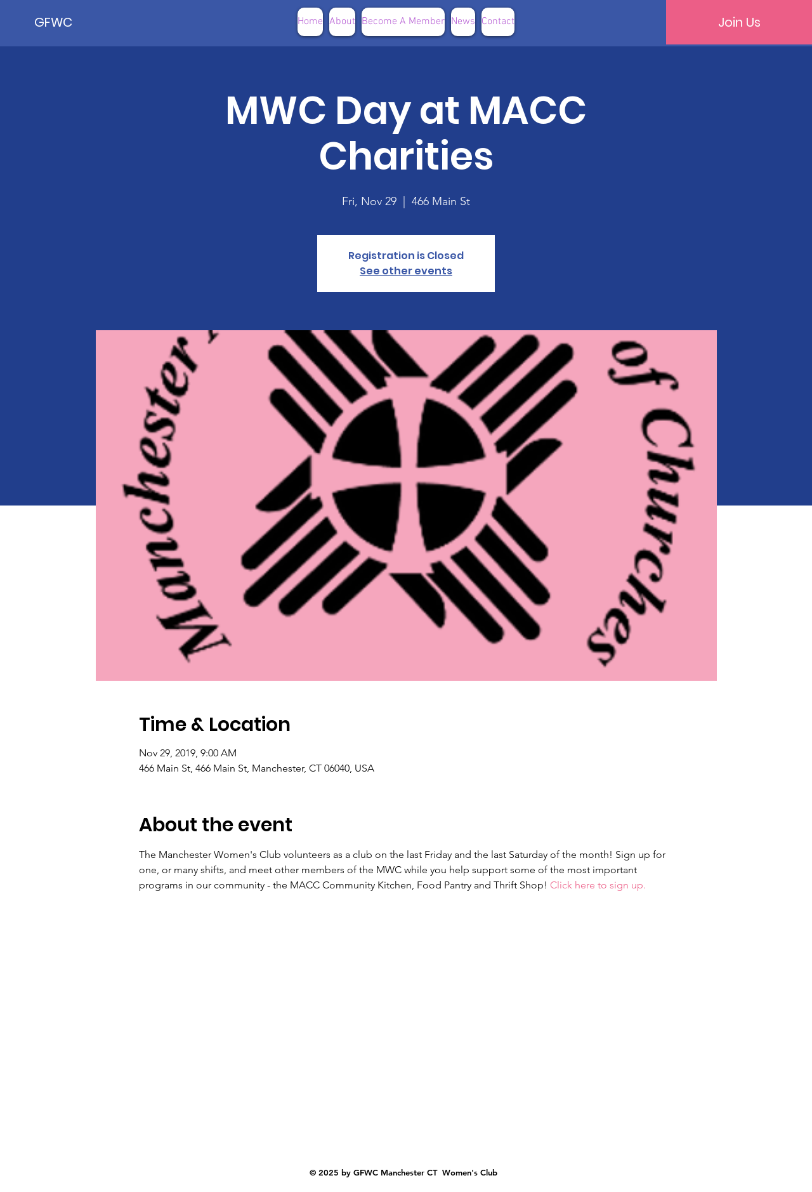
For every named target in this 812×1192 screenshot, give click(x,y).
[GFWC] (77, 22)
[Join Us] (739, 22)
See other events (406, 271)
